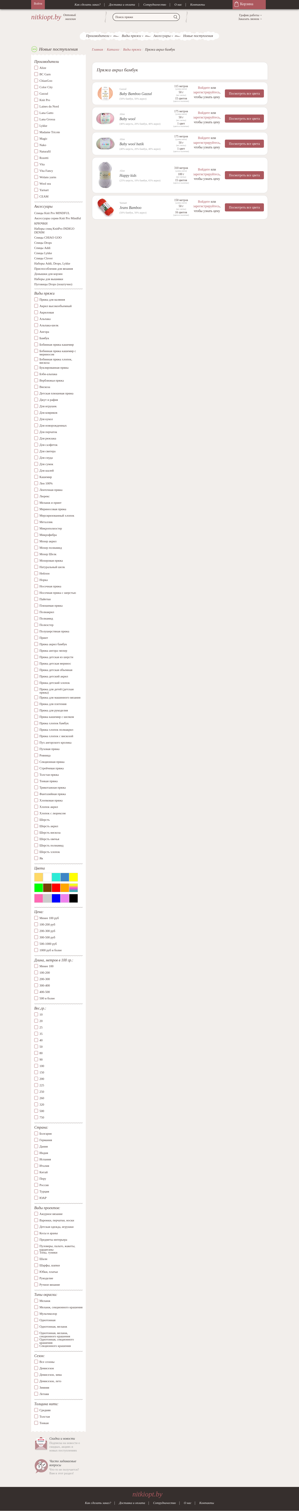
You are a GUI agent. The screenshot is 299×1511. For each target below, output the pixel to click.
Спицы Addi (42, 248)
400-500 (44, 992)
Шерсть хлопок (49, 852)
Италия (44, 1165)
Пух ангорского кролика (55, 742)
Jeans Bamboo (130, 208)
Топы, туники (48, 1252)
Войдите (204, 87)
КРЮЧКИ (41, 223)
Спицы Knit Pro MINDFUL (52, 213)
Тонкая (44, 1423)
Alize (42, 68)
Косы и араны (48, 1233)
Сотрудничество (154, 4)
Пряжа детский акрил (53, 676)
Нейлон (44, 573)
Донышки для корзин (48, 274)
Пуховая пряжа (49, 749)
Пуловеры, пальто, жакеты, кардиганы (57, 1246)
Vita (42, 164)
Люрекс (44, 496)
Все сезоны (46, 1361)
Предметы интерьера (53, 1239)
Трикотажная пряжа (52, 787)
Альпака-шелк (49, 325)
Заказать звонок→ (250, 19)
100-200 (44, 972)
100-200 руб (47, 924)
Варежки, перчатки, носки (56, 1220)
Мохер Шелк (47, 554)
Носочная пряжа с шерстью (57, 592)
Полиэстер (46, 625)
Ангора (44, 331)
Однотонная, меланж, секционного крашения (54, 1333)
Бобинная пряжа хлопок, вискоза (55, 361)
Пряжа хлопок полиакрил (56, 729)
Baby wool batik (131, 144)
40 (41, 1040)
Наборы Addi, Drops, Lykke (52, 263)
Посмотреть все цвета (244, 93)
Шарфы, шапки (49, 1265)
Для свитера (47, 451)
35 (41, 1033)
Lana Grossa (47, 119)
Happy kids (127, 175)
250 (41, 1091)
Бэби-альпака (48, 374)
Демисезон (46, 1368)
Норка (43, 580)
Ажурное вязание (50, 1214)
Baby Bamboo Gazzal (135, 94)
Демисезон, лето (50, 1381)
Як (41, 858)
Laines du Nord (49, 106)
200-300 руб (47, 931)
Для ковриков (48, 412)
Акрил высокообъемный (55, 306)
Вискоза (44, 387)
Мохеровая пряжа (51, 560)
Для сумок (46, 464)
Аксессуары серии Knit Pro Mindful (57, 218)
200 (41, 1079)
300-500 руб (47, 937)
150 (41, 1072)
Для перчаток (48, 432)
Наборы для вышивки (48, 279)
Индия (43, 1153)
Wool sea (45, 183)
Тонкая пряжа (48, 781)
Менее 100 (46, 966)
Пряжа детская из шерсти (56, 657)
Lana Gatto (46, 113)
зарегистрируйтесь (206, 92)
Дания (43, 1146)
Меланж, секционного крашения (60, 1307)
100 (41, 1066)
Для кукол (46, 419)
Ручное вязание (49, 1284)
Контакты (197, 4)
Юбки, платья (48, 1271)
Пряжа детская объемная (55, 670)
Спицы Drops (43, 243)
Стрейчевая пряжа (51, 768)
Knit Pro (44, 100)
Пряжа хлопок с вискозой (56, 736)
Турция (44, 1191)
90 (41, 1059)
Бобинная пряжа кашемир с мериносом (57, 352)
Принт (43, 637)
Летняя (44, 1394)
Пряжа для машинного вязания (59, 697)
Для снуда (46, 457)
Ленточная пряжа (50, 489)
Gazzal (43, 93)
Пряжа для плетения (52, 704)
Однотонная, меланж (53, 1326)
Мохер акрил (47, 541)
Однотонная (47, 1320)
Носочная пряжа (50, 586)
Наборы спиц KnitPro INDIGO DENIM (54, 230)
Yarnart (44, 190)
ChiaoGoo (45, 80)
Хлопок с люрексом (52, 813)
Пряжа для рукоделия (53, 710)
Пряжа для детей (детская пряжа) (56, 691)
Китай (43, 1172)
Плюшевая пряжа (50, 605)
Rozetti (43, 158)
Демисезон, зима (50, 1374)
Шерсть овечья (49, 839)
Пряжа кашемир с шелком (56, 716)
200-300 (44, 979)
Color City (46, 87)
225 (41, 1085)
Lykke (43, 125)
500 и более (47, 998)
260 (41, 1098)
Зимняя (44, 1387)
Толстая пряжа (49, 774)
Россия (44, 1185)
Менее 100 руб (49, 918)
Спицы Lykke (43, 253)
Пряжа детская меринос (55, 663)
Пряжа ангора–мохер (53, 650)
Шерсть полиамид (51, 845)
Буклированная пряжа (54, 367)
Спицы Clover (43, 258)
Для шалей (46, 470)
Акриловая (46, 312)
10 (41, 1014)
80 (41, 1053)
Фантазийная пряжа (52, 794)
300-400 (44, 985)
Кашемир (45, 477)
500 (41, 1111)
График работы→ (250, 15)
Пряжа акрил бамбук (53, 644)
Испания (45, 1159)
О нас (178, 4)
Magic (43, 138)
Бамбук (44, 338)
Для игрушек (48, 406)
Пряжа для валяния (52, 299)
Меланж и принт (50, 502)
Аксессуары (162, 36)
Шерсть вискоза (49, 832)
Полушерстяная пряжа (54, 631)
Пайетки (45, 599)
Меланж (44, 1300)
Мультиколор (48, 1313)
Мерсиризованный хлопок (56, 515)
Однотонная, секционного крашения (56, 1339)
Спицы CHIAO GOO (48, 237)
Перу (42, 1178)
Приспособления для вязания (53, 269)
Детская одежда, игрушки (56, 1226)
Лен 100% (46, 483)
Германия (45, 1140)
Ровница (44, 755)
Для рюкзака (47, 438)
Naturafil (45, 151)
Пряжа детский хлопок (54, 682)
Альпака (45, 319)
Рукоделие (46, 1278)
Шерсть (44, 819)
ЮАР (43, 1198)
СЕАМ (43, 196)
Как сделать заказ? (87, 4)
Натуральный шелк (52, 567)
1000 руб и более (50, 950)
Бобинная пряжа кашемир (56, 344)
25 (41, 1027)
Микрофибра (48, 535)
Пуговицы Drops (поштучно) (53, 284)
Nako (42, 145)
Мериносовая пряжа (52, 509)
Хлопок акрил (48, 807)
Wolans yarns (47, 177)
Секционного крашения (55, 1346)
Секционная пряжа (52, 761)
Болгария (45, 1133)
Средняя (44, 1410)
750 (41, 1117)
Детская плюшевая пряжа (56, 393)
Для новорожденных (53, 425)
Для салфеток (48, 444)
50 (41, 1046)
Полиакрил (46, 612)
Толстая (44, 1416)
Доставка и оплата (122, 4)
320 (41, 1104)
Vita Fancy (46, 170)
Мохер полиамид (50, 547)
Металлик (46, 522)
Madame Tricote (49, 132)
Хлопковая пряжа (51, 800)
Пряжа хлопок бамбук (54, 723)
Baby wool (127, 119)
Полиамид (46, 618)
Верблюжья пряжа (51, 380)
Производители (97, 36)
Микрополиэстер (50, 528)
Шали (43, 1259)
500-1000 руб (48, 943)
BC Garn (45, 74)
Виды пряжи (131, 36)
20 (41, 1021)
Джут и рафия (48, 399)
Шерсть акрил (48, 826)
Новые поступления (198, 36)
